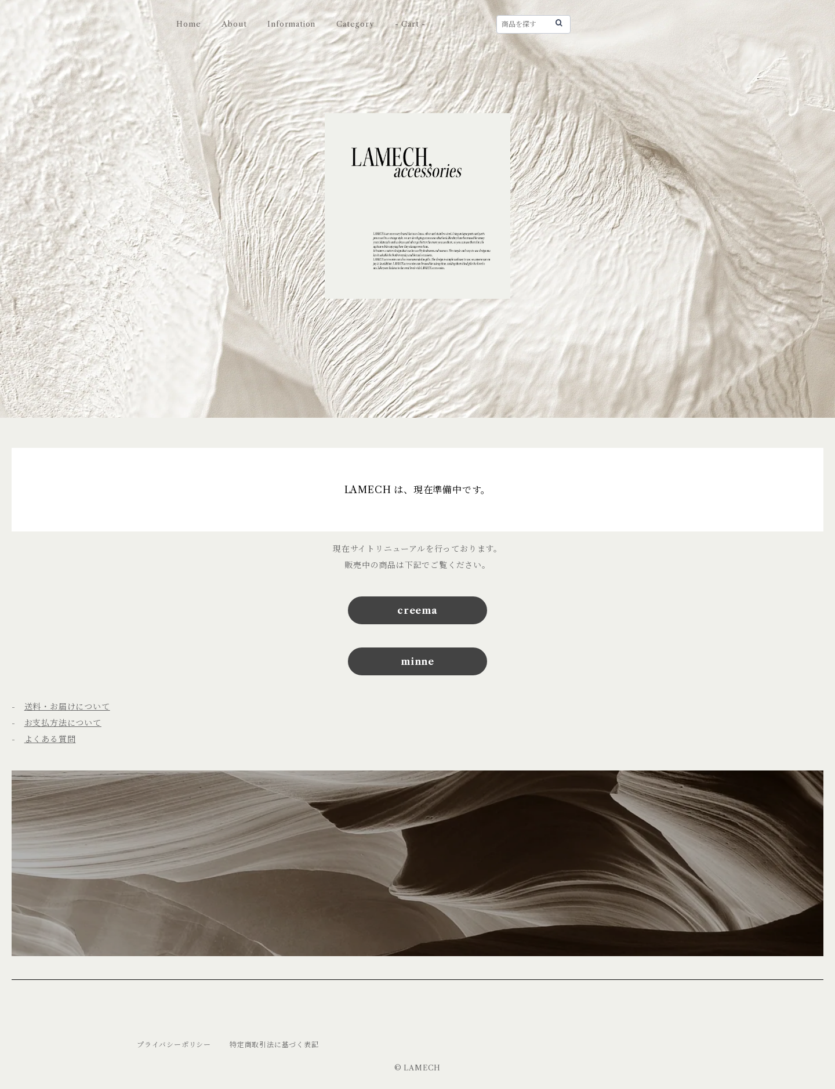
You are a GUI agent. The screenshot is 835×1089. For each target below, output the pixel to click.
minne (417, 661)
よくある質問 (50, 739)
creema (417, 610)
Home (188, 23)
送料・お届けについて (67, 706)
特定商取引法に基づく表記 (274, 1044)
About (234, 23)
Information (291, 23)
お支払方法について (62, 723)
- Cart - (410, 23)
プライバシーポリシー (174, 1044)
